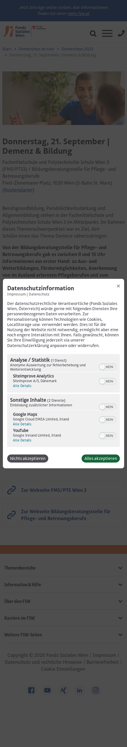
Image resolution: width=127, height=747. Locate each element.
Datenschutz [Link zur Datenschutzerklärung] (39, 294)
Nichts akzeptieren (27, 458)
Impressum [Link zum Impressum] (16, 294)
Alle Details (22, 386)
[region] (63, 401)
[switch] (107, 366)
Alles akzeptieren (100, 458)
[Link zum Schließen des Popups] (118, 286)
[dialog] (63, 373)
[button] (102, 366)
